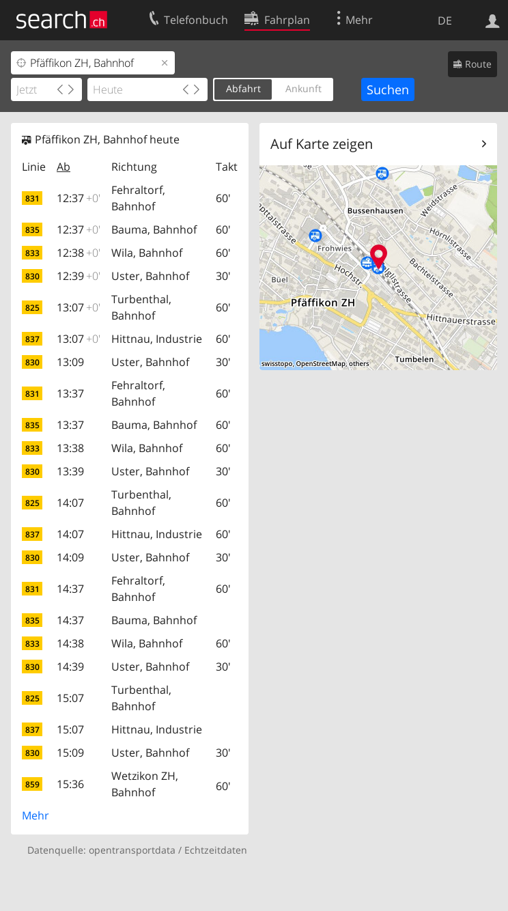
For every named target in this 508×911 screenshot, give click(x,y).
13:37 (70, 393)
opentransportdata (132, 849)
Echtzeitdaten (215, 849)
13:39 (70, 471)
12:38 (78, 252)
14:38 (70, 643)
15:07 (70, 697)
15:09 (70, 752)
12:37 (78, 198)
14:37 (70, 588)
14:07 (70, 502)
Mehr (35, 815)
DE (445, 20)
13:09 (70, 361)
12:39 (78, 275)
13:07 (78, 307)
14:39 (70, 666)
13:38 (70, 448)
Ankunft (303, 88)
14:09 (70, 557)
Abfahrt (243, 88)
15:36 (70, 783)
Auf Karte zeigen (321, 144)
